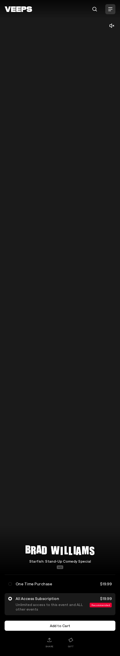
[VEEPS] (18, 9)
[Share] (49, 642)
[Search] (95, 9)
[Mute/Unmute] (111, 25)
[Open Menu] (110, 9)
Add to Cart (60, 626)
